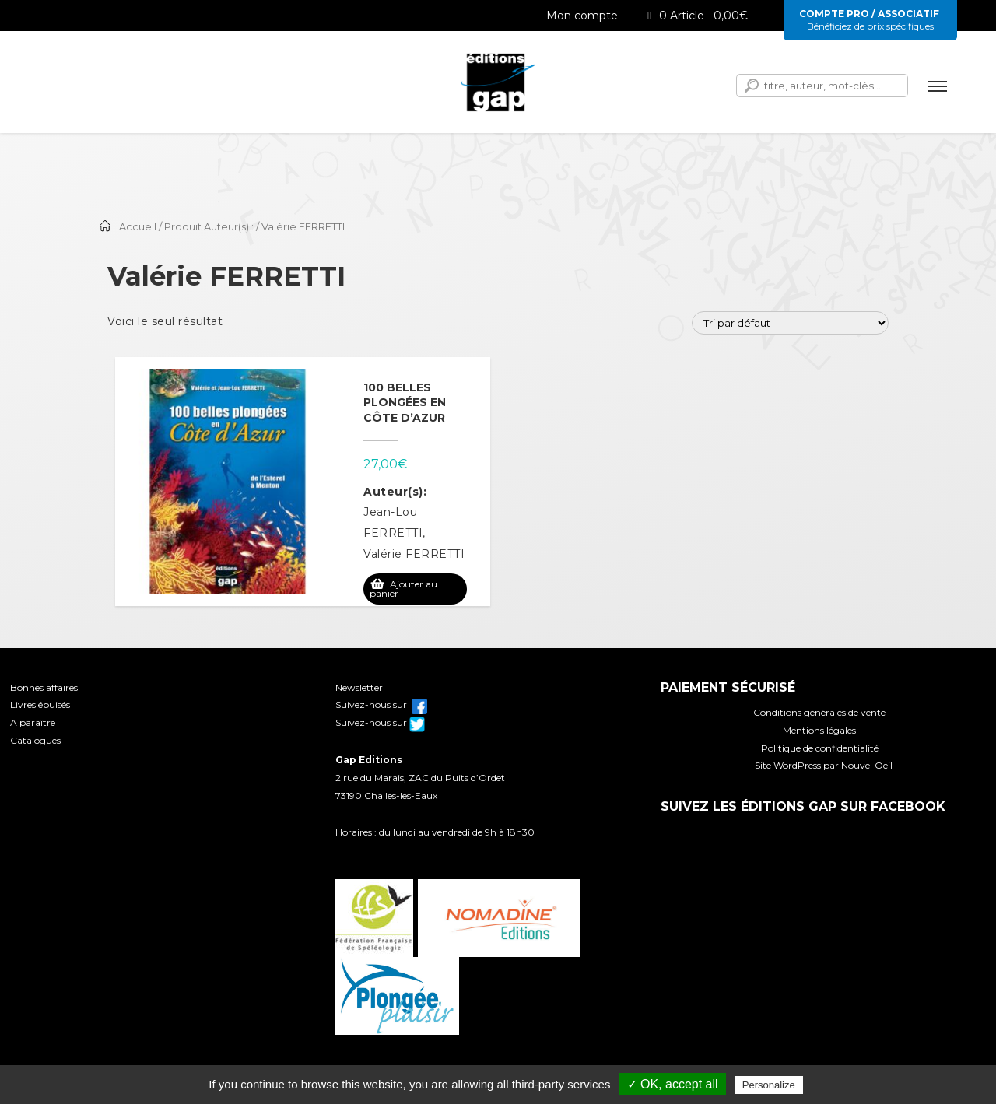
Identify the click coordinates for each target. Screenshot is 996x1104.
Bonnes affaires (44, 687)
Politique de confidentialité (820, 748)
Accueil (137, 227)
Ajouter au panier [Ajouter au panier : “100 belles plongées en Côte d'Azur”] (403, 588)
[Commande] (790, 323)
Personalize (768, 1085)
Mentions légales (819, 730)
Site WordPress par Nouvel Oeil (824, 765)
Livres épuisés (40, 704)
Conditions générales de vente (819, 712)
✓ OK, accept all (672, 1084)
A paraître (32, 722)
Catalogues (35, 740)
